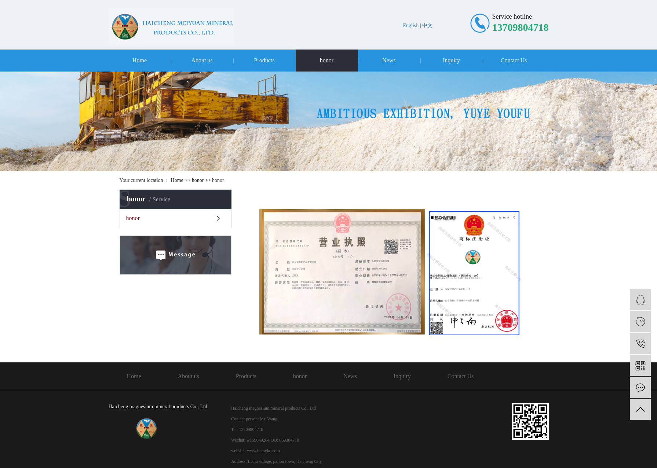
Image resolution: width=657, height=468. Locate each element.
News (388, 60)
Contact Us (514, 60)
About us (201, 60)
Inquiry (451, 60)
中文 (427, 25)
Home (139, 60)
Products (264, 60)
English (411, 25)
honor (326, 60)
